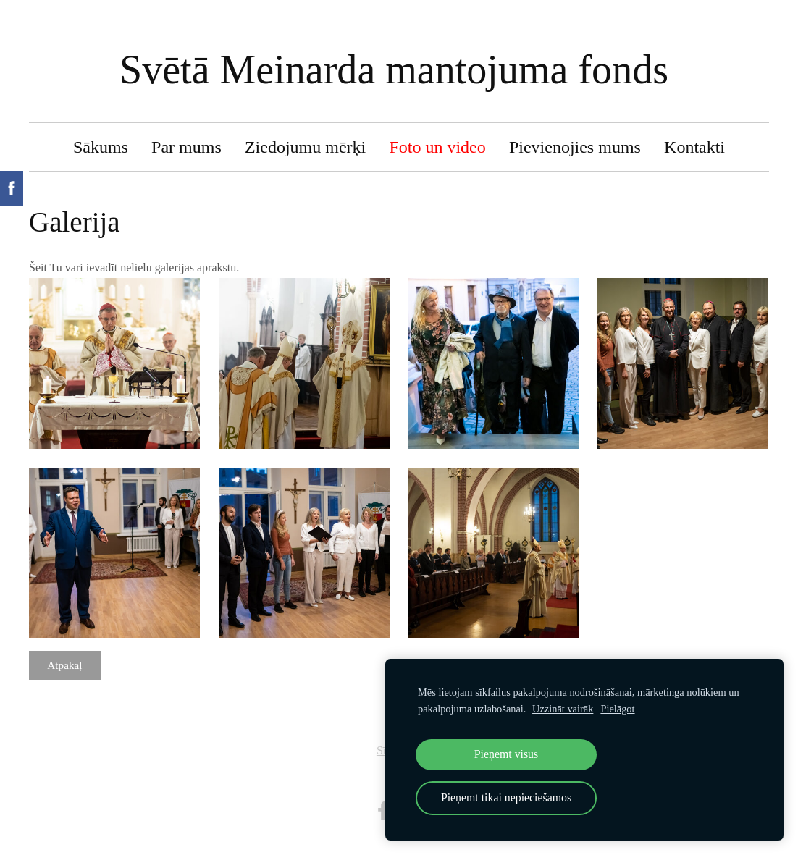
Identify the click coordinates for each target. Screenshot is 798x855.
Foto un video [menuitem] (437, 147)
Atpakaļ (64, 665)
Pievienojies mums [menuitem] (575, 147)
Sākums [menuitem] (100, 147)
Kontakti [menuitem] (694, 147)
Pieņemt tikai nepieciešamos (506, 797)
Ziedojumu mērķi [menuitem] (305, 147)
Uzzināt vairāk (562, 709)
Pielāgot (617, 709)
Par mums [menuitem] (186, 147)
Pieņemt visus (506, 754)
